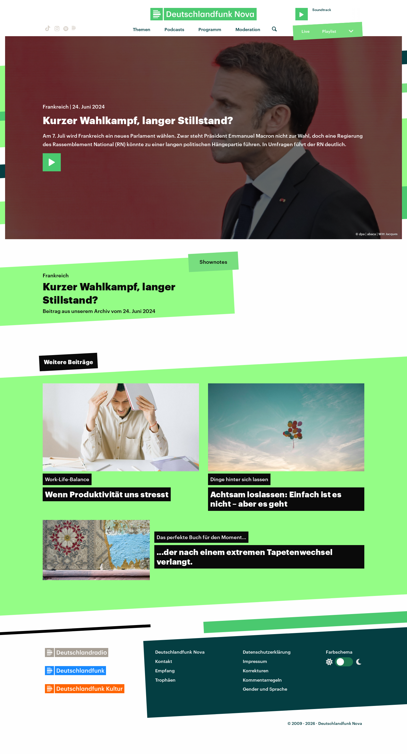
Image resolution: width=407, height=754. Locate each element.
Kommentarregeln (262, 679)
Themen (141, 29)
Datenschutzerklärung (267, 651)
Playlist (329, 31)
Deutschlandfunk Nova (180, 651)
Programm (209, 29)
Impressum (255, 661)
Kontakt (163, 661)
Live (305, 31)
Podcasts (174, 29)
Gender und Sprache (265, 689)
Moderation (247, 29)
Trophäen (165, 679)
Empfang (165, 670)
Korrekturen (256, 670)
